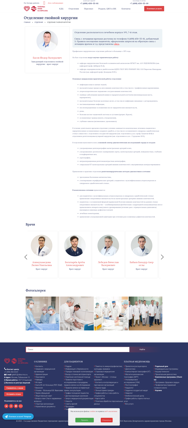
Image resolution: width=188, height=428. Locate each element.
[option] (44, 254)
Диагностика (130, 369)
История (38, 382)
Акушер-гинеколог (162, 372)
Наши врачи (40, 377)
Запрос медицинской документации (79, 398)
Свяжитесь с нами (14, 388)
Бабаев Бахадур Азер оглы (144, 264)
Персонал (88, 8)
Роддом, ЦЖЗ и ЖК (107, 8)
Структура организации (44, 404)
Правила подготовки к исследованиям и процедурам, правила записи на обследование (77, 382)
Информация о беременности (76, 369)
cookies (93, 411)
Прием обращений (42, 393)
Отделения (74, 8)
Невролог (129, 393)
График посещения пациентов (77, 393)
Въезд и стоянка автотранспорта (78, 374)
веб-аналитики (111, 411)
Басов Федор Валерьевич (47, 57)
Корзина (158, 390)
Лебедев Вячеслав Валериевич (110, 264)
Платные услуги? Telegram (18, 416)
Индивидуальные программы (166, 369)
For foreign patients (31, 3)
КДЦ (61, 8)
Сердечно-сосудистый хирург (136, 390)
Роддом (68, 366)
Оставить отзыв (13, 394)
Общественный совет (43, 396)
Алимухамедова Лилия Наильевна (44, 264)
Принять (84, 420)
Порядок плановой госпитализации (79, 372)
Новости (68, 401)
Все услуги (129, 404)
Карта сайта (100, 398)
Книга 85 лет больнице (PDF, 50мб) (48, 385)
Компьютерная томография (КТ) (137, 372)
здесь (116, 44)
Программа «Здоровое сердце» (167, 382)
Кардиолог (129, 388)
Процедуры (69, 406)
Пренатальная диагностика (165, 374)
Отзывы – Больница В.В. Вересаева (49, 390)
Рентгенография (131, 385)
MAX (21, 406)
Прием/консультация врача (136, 366)
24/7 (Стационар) (18, 380)
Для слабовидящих (52, 3)
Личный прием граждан (104, 390)
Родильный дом (161, 366)
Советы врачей (71, 404)
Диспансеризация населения (76, 396)
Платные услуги (154, 8)
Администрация (41, 374)
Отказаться (106, 420)
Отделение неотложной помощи (77, 377)
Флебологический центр (134, 396)
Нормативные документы (45, 406)
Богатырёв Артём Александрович (77, 264)
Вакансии (39, 388)
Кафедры (39, 380)
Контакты (125, 8)
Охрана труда (100, 388)
